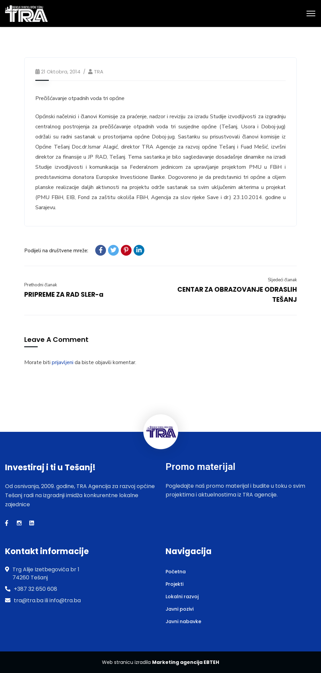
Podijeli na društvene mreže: (56, 250)
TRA (98, 71)
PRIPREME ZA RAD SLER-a (64, 294)
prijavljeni (62, 362)
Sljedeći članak (282, 280)
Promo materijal (200, 466)
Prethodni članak (40, 285)
